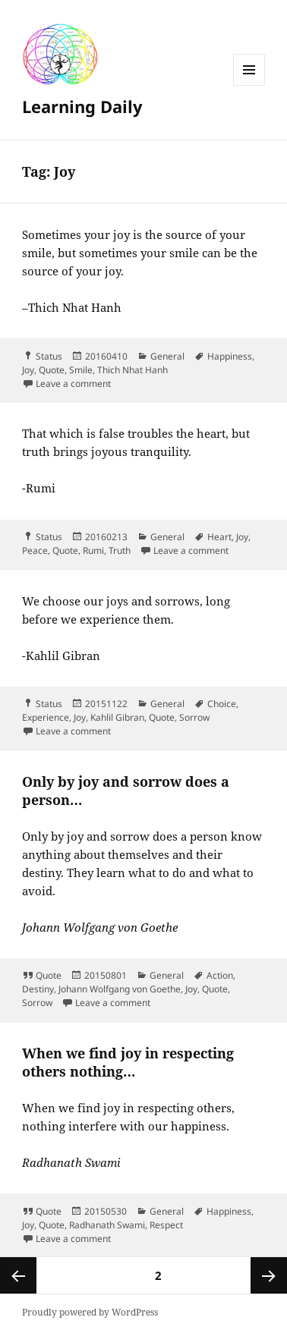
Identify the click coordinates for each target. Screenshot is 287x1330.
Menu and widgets (249, 85)
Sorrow (194, 717)
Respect (166, 1224)
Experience (45, 717)
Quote (52, 369)
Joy (28, 369)
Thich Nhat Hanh (132, 369)
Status (49, 356)
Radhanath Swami (107, 1224)
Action (220, 975)
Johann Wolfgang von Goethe (119, 989)
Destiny (38, 989)
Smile (81, 369)
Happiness (229, 356)
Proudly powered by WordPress (90, 1312)
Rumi (93, 550)
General (167, 356)
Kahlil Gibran (117, 717)
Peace (35, 550)
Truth (120, 550)
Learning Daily (82, 106)
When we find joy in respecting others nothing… (128, 1062)
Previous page (18, 1275)
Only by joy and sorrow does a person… (125, 790)
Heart (219, 536)
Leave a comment (73, 383)
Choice (221, 703)
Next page (269, 1275)
